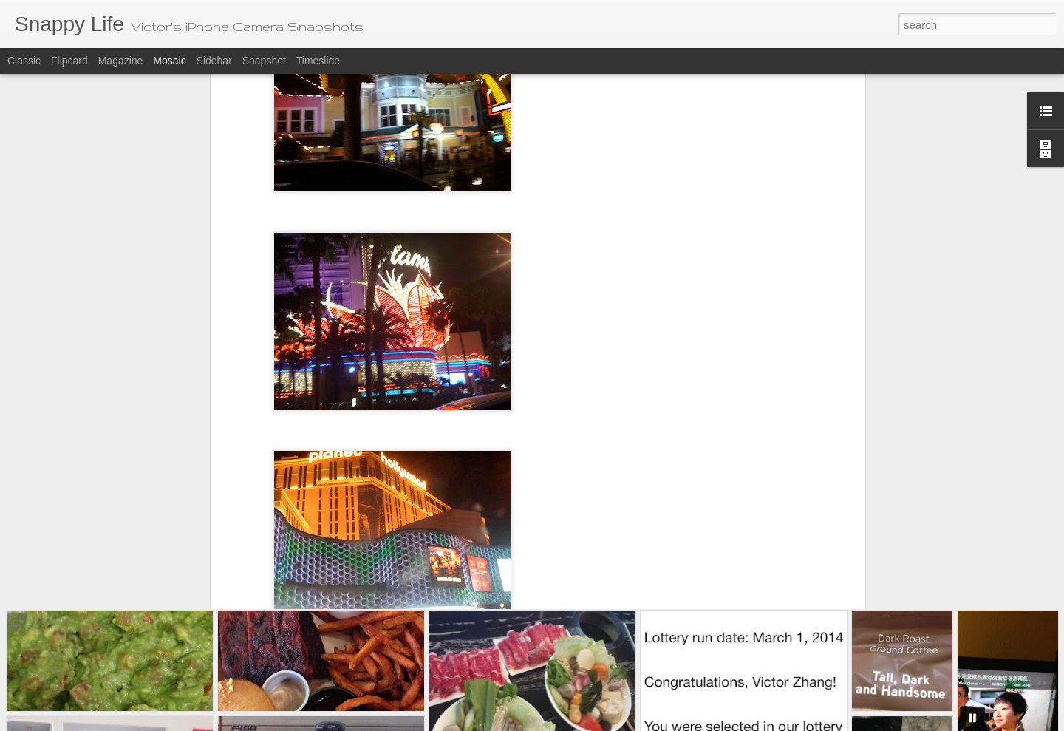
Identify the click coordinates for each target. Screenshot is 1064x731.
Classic (24, 61)
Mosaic (169, 61)
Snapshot (264, 61)
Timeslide (318, 61)
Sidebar (214, 61)
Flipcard (69, 61)
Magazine (120, 61)
